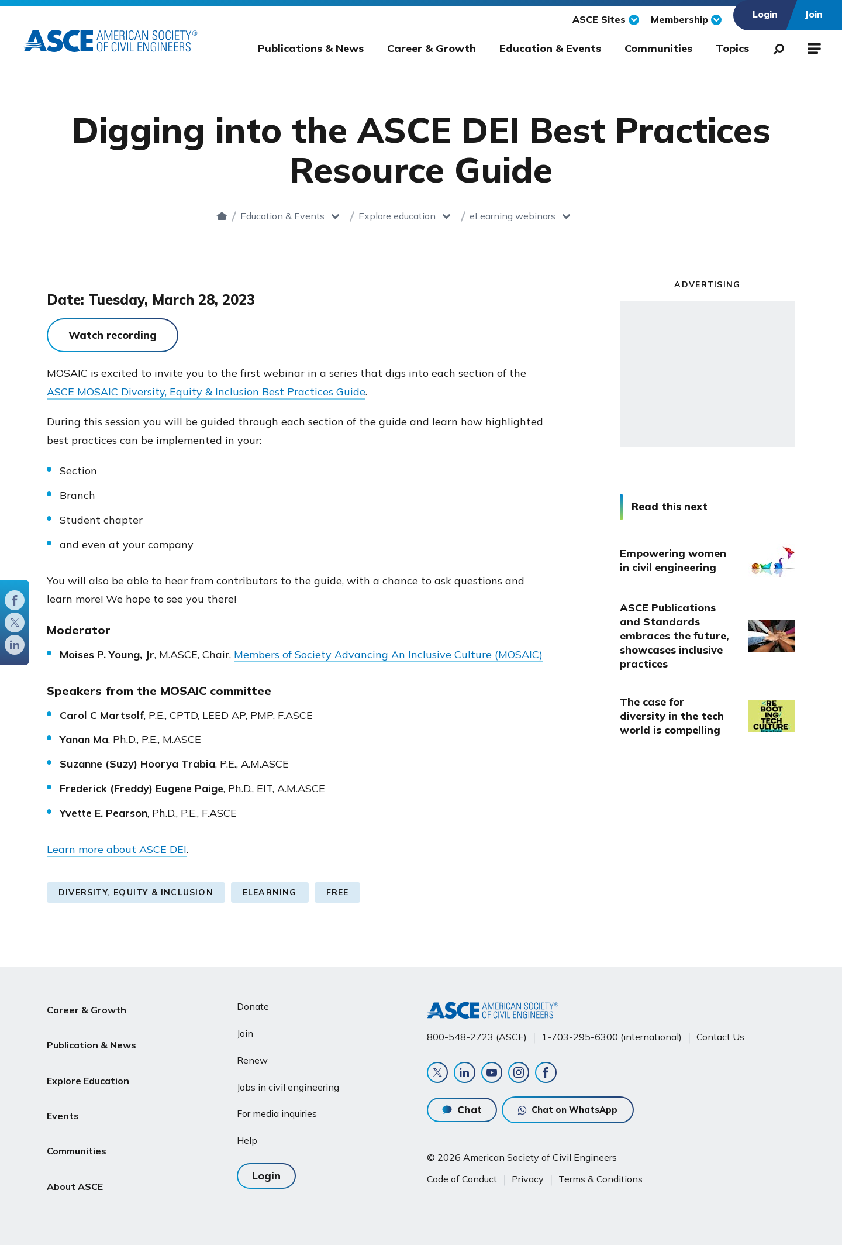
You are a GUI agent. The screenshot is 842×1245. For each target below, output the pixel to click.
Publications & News (311, 48)
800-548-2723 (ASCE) (477, 1031)
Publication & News (91, 1028)
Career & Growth (431, 48)
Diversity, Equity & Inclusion (135, 892)
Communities (658, 48)
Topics (732, 48)
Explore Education (88, 1056)
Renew (252, 1054)
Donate (253, 1001)
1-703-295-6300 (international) (611, 1031)
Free (337, 892)
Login (266, 1168)
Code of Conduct (462, 1179)
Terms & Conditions (600, 1179)
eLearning (270, 892)
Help (247, 1135)
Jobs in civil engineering (288, 1081)
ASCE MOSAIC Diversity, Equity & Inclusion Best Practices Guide (206, 391)
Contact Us (720, 1031)
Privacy (528, 1179)
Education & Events (550, 48)
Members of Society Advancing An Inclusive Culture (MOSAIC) (388, 654)
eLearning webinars (538, 216)
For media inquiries (277, 1108)
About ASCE (75, 1141)
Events (63, 1085)
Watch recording (112, 335)
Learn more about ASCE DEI (117, 849)
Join (245, 1027)
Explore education (422, 216)
